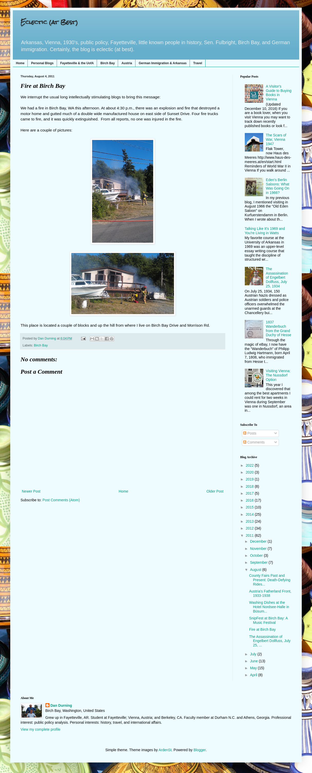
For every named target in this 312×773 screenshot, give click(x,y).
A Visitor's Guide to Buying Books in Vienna (278, 92)
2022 (250, 465)
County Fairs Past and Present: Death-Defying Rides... (269, 579)
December (258, 541)
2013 (250, 521)
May (254, 668)
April (254, 675)
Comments (254, 442)
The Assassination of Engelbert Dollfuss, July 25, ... (269, 641)
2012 (250, 528)
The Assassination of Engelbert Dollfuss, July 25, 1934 (277, 277)
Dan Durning (61, 705)
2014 (250, 514)
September (259, 562)
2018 (250, 486)
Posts (249, 433)
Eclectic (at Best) (49, 22)
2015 (250, 507)
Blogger (199, 750)
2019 (250, 479)
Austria (126, 63)
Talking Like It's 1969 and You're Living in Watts (265, 231)
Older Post (215, 491)
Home (20, 63)
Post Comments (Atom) (61, 500)
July (253, 654)
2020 (250, 472)
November (258, 548)
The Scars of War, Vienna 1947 (276, 139)
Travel (197, 63)
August (256, 570)
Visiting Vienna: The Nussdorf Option (278, 375)
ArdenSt (165, 750)
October (257, 555)
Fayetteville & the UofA (77, 63)
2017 (250, 493)
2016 (250, 500)
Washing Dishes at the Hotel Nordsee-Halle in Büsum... (269, 606)
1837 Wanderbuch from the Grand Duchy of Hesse (278, 328)
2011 (250, 535)
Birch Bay (107, 63)
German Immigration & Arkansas (163, 63)
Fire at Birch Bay (262, 629)
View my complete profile (40, 729)
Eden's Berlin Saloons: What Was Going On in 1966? (277, 186)
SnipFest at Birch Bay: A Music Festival (268, 620)
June (254, 661)
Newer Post (31, 491)
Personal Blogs (42, 63)
